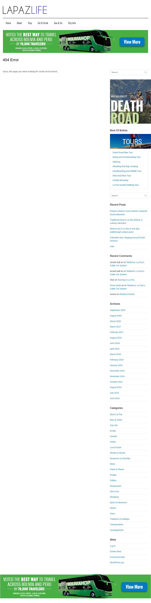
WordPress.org (117, 562)
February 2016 (116, 360)
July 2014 (114, 393)
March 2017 (115, 327)
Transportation (116, 524)
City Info (72, 23)
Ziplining (116, 162)
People (113, 475)
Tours (112, 513)
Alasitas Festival (126, 294)
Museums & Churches (120, 458)
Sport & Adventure (118, 502)
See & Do (58, 23)
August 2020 (116, 315)
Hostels (113, 436)
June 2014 (115, 398)
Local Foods (115, 447)
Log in (113, 546)
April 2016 (114, 349)
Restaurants (115, 486)
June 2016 (115, 343)
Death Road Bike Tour (123, 152)
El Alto (113, 431)
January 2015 (116, 365)
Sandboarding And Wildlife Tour (127, 171)
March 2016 (115, 354)
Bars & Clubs (116, 420)
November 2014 (117, 376)
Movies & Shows (117, 453)
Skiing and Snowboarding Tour (127, 157)
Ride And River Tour (122, 175)
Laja (112, 246)
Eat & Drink (43, 23)
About (19, 23)
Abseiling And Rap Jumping (125, 166)
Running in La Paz (126, 280)
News (112, 464)
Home (8, 23)
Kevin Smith (115, 285)
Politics (113, 480)
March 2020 (115, 321)
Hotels (113, 442)
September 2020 (117, 310)
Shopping (114, 497)
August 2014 (116, 387)
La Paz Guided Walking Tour (126, 185)
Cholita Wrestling (120, 180)
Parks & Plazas (117, 469)
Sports (113, 508)
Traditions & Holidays (119, 519)
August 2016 (116, 338)
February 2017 (116, 332)
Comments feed (117, 557)
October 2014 (116, 382)
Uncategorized (116, 530)
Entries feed (115, 551)
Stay (30, 23)
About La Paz (116, 414)
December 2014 (117, 371)
